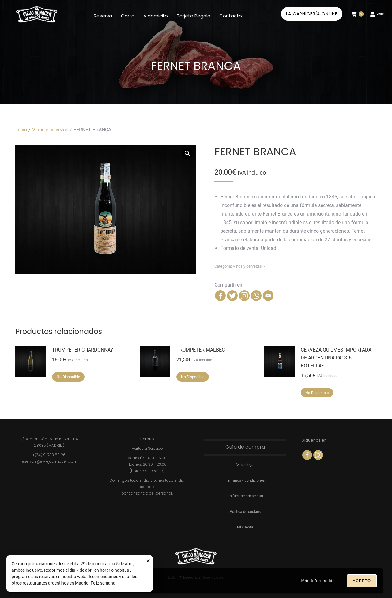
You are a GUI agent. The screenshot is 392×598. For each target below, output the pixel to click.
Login (377, 14)
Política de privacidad (245, 496)
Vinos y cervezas (247, 266)
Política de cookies (245, 512)
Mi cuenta (245, 527)
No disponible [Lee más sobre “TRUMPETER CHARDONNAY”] (68, 377)
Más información (318, 580)
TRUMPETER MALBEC (200, 350)
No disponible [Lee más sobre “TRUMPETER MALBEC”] (192, 377)
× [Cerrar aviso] (148, 561)
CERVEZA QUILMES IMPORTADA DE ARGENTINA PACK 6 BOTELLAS (336, 358)
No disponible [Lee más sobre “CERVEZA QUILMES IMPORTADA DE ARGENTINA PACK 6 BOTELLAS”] (317, 393)
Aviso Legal (245, 465)
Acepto (362, 580)
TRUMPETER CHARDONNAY (82, 350)
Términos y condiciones (245, 480)
